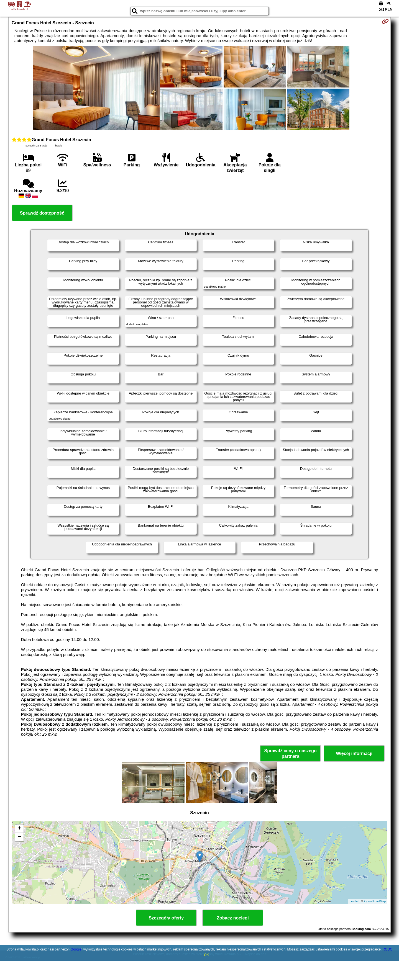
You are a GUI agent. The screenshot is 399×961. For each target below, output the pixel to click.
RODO (388, 949)
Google (76, 949)
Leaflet (354, 901)
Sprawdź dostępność (42, 213)
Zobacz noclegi (233, 918)
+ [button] (19, 829)
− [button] (19, 837)
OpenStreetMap (375, 901)
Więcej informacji (354, 753)
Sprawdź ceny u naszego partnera (290, 753)
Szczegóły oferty (166, 918)
